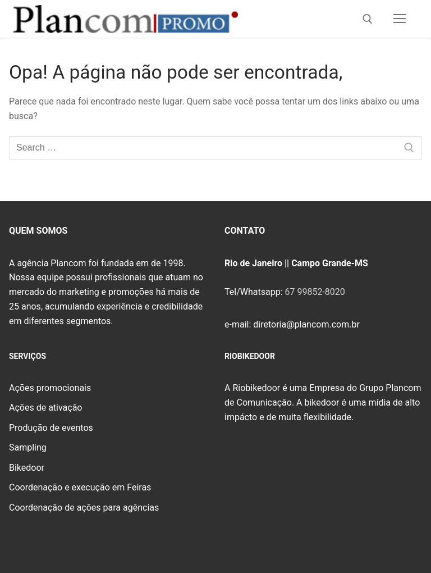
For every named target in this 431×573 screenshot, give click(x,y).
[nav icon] (400, 19)
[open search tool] (368, 19)
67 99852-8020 (315, 291)
